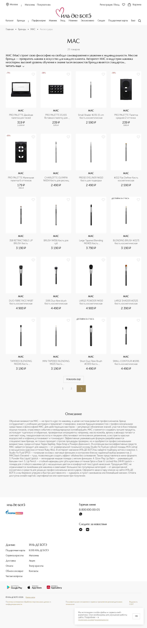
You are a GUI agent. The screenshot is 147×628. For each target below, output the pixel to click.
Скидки (101, 21)
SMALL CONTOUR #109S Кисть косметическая (126, 362)
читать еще (15, 65)
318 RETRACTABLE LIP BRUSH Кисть (21, 242)
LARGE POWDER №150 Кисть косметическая (91, 302)
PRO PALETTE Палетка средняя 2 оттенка (126, 116)
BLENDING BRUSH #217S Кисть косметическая (126, 242)
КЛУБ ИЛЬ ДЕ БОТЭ (39, 550)
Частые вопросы (14, 576)
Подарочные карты (118, 21)
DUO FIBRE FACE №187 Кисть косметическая (21, 302)
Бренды (21, 21)
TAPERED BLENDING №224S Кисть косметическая (21, 362)
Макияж (53, 21)
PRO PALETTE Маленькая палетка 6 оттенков (21, 179)
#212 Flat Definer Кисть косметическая (126, 179)
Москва (12, 4)
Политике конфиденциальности (93, 620)
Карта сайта (30, 597)
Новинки (73, 21)
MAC (32, 29)
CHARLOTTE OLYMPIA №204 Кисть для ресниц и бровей (56, 179)
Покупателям (44, 5)
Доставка (11, 561)
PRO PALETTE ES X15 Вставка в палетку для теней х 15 (56, 116)
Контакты (33, 571)
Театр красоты (36, 566)
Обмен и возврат (14, 571)
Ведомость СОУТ (133, 603)
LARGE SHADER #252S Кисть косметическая (126, 302)
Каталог (10, 21)
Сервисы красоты (15, 556)
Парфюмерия (39, 21)
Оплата (9, 566)
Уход (62, 21)
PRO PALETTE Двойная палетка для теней (21, 116)
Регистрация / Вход (110, 5)
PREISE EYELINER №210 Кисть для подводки (91, 179)
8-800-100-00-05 (89, 510)
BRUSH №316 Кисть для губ (56, 242)
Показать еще (73, 379)
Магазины (30, 5)
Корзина (134, 4)
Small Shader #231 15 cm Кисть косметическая (91, 116)
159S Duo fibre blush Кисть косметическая (56, 302)
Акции (32, 561)
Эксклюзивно (87, 21)
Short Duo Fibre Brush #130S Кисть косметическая (91, 362)
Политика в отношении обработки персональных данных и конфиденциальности (28, 603)
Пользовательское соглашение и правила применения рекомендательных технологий (94, 603)
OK (136, 616)
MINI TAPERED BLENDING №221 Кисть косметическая (55, 362)
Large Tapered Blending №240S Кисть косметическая (91, 242)
